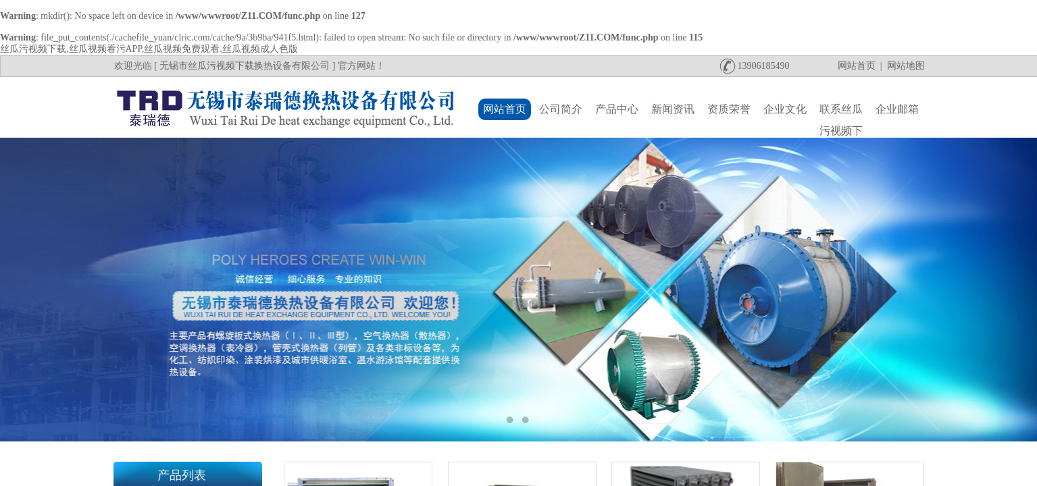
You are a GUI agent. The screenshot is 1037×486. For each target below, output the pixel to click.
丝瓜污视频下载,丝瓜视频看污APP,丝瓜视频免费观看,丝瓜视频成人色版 (149, 49)
